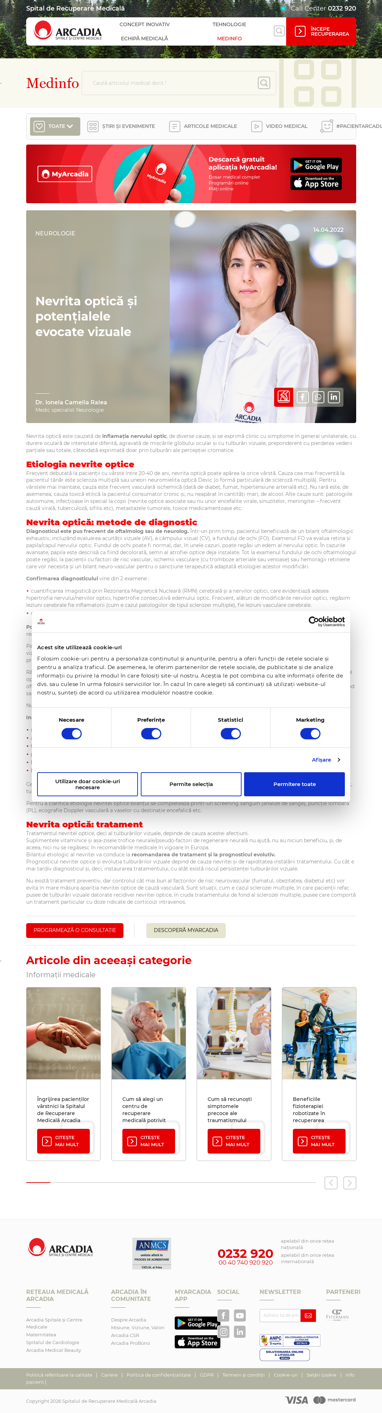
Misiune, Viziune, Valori (137, 1327)
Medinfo (229, 38)
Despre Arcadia (128, 1320)
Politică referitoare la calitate (59, 1375)
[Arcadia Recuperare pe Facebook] (223, 1315)
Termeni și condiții (244, 1375)
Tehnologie (229, 24)
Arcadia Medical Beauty (53, 1350)
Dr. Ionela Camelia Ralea (71, 402)
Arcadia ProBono (130, 1343)
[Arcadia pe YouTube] (239, 1315)
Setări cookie (321, 1375)
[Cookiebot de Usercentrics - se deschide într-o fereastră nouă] (314, 621)
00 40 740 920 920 (246, 1262)
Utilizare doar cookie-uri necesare (87, 784)
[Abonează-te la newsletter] (308, 1315)
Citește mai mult (60, 1141)
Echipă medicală (144, 38)
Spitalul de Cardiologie (52, 1342)
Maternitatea (41, 1334)
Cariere (110, 1375)
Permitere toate (294, 784)
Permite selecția (191, 784)
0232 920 (342, 8)
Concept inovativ (145, 24)
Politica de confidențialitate (159, 1375)
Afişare (321, 759)
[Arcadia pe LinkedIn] (239, 1331)
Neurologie (55, 233)
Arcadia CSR (125, 1335)
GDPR (207, 1375)
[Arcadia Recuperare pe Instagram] (223, 1331)
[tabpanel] (63, 1074)
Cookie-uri (286, 1375)
